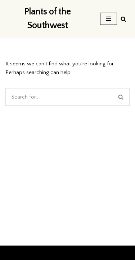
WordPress (65, 253)
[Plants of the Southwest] (47, 19)
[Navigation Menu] (108, 19)
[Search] (123, 19)
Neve (11, 253)
